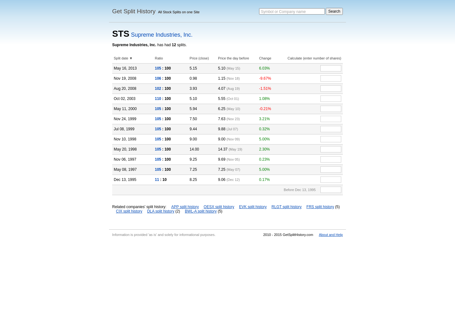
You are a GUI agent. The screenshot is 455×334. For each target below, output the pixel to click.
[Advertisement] (227, 286)
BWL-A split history (201, 211)
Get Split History (133, 11)
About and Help (331, 235)
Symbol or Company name (283, 11)
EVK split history (253, 207)
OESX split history (219, 207)
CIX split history (129, 211)
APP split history (185, 207)
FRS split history (320, 207)
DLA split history (160, 211)
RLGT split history (286, 207)
